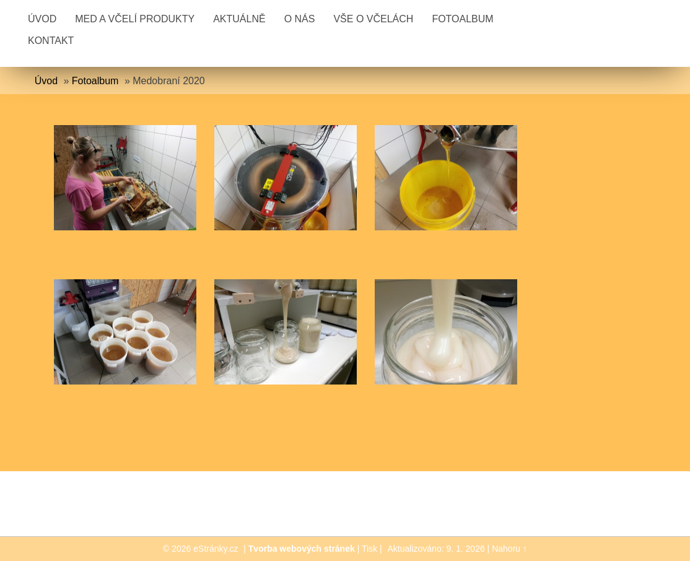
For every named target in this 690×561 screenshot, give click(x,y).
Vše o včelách (373, 19)
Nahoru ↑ (509, 549)
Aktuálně (239, 19)
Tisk (369, 549)
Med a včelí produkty (134, 19)
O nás (299, 19)
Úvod (42, 19)
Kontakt (51, 40)
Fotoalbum (462, 19)
